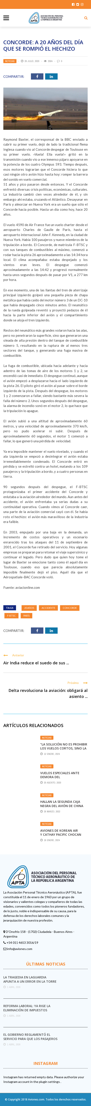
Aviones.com (36, 1099)
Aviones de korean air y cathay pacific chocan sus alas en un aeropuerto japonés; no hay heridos (63, 836)
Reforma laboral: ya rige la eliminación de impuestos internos (26, 1010)
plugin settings (50, 1082)
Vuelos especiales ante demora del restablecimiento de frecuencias (59, 779)
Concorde (70, 607)
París (26, 615)
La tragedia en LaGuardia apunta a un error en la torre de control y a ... (30, 981)
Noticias (10, 61)
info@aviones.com (19, 949)
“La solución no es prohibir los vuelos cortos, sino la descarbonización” (63, 748)
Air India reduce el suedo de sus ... (36, 662)
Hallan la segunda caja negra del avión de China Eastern (61, 805)
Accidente (48, 607)
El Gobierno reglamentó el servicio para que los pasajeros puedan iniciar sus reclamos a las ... (30, 1040)
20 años (29, 607)
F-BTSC (11, 615)
